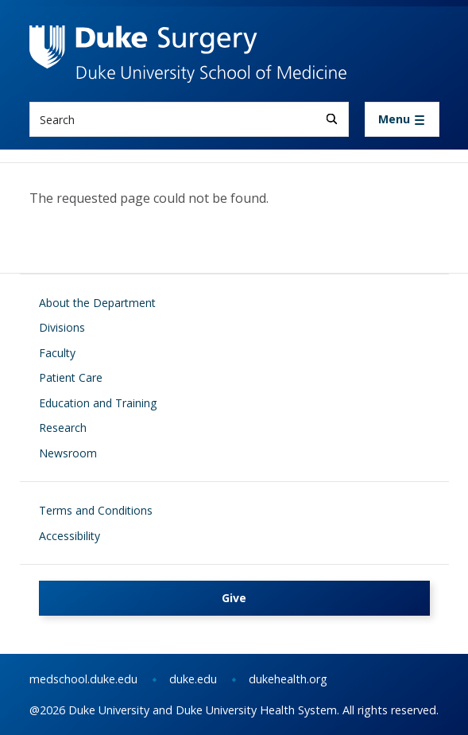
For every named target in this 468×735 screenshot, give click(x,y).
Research (63, 427)
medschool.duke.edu (83, 678)
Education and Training (98, 402)
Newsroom (68, 453)
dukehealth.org (288, 678)
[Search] (332, 119)
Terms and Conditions (96, 510)
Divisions (62, 327)
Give (234, 597)
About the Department (97, 302)
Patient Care (70, 377)
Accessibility (69, 535)
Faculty (57, 352)
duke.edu (193, 678)
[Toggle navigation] (402, 119)
